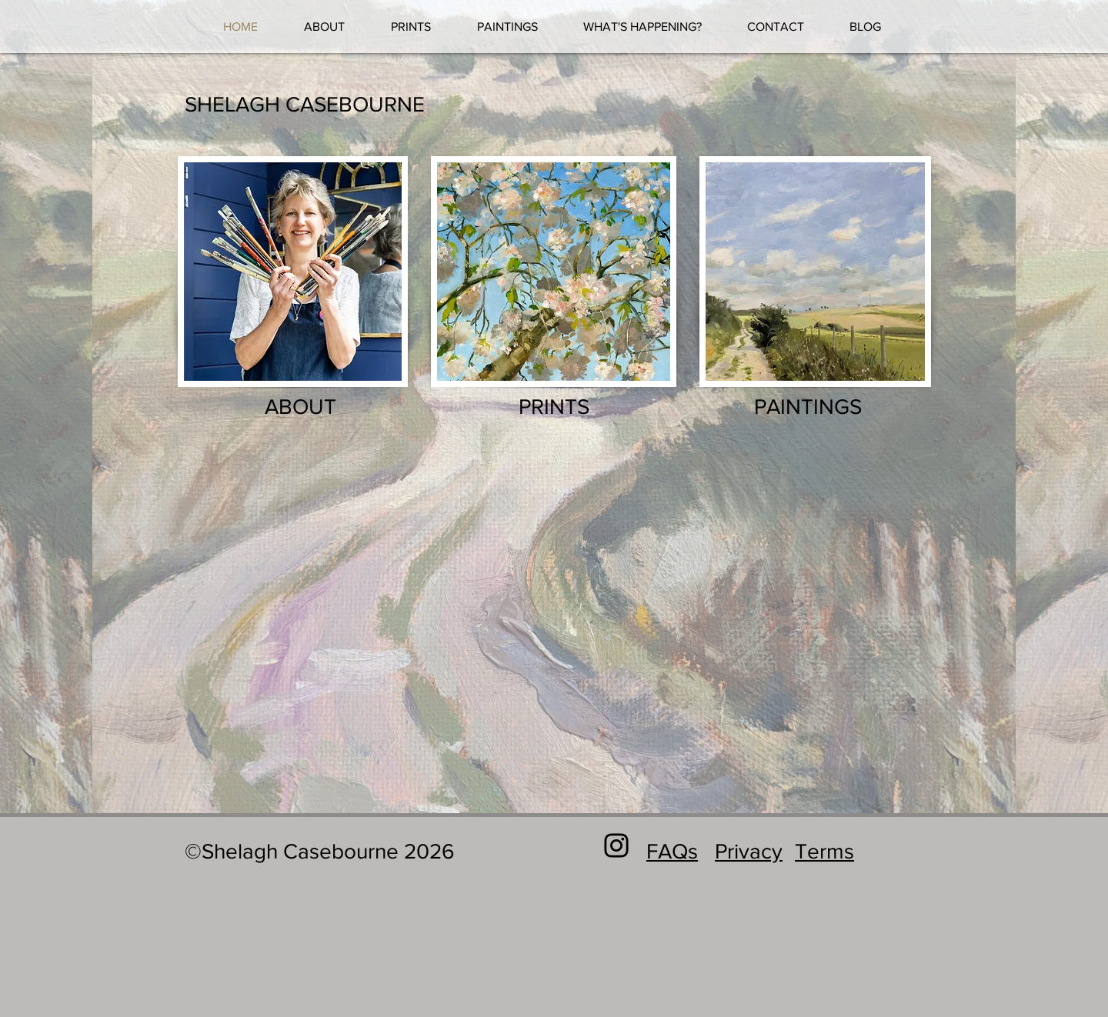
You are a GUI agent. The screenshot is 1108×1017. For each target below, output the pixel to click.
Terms (824, 851)
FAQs (672, 851)
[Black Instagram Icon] (616, 845)
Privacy (749, 851)
